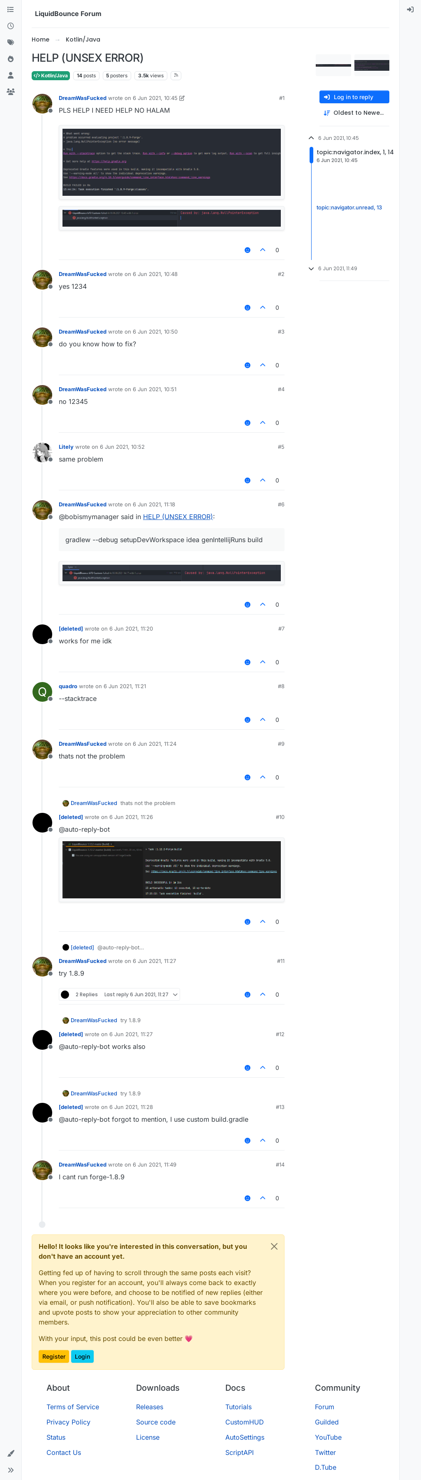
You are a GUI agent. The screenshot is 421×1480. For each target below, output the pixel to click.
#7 (281, 628)
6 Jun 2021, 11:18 (154, 504)
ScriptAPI (239, 1452)
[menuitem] (410, 9)
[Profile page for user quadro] (42, 692)
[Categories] (10, 9)
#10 (280, 817)
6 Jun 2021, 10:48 (155, 274)
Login (82, 1356)
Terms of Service (72, 1407)
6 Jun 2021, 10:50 (155, 331)
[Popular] (10, 59)
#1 (282, 98)
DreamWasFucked (82, 98)
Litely (66, 446)
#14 (280, 1164)
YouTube (328, 1437)
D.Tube (325, 1467)
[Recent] (10, 26)
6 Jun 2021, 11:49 (154, 1164)
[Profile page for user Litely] (42, 452)
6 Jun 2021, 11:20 (131, 628)
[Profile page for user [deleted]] (42, 634)
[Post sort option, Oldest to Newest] (354, 113)
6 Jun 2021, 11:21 (125, 686)
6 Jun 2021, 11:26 (131, 817)
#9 (281, 743)
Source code (156, 1422)
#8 (281, 686)
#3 (281, 331)
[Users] (10, 75)
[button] (10, 1453)
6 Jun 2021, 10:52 (122, 446)
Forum (324, 1407)
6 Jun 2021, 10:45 (155, 98)
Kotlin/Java (51, 75)
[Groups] (10, 92)
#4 (281, 389)
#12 (280, 1034)
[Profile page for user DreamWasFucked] (42, 104)
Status (55, 1437)
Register (53, 1356)
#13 (280, 1107)
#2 (281, 274)
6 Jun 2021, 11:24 (154, 743)
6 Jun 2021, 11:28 (131, 1107)
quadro (68, 686)
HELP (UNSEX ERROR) (178, 517)
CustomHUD (244, 1422)
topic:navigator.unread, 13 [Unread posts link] (349, 207)
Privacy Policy (68, 1422)
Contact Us (63, 1452)
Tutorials (238, 1407)
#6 (281, 504)
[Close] (274, 1246)
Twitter (325, 1452)
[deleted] (71, 628)
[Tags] (10, 42)
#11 (281, 961)
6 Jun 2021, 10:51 (154, 389)
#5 (281, 446)
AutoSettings (244, 1437)
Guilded (327, 1422)
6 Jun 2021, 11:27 (154, 961)
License (148, 1437)
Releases (149, 1407)
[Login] (410, 9)
